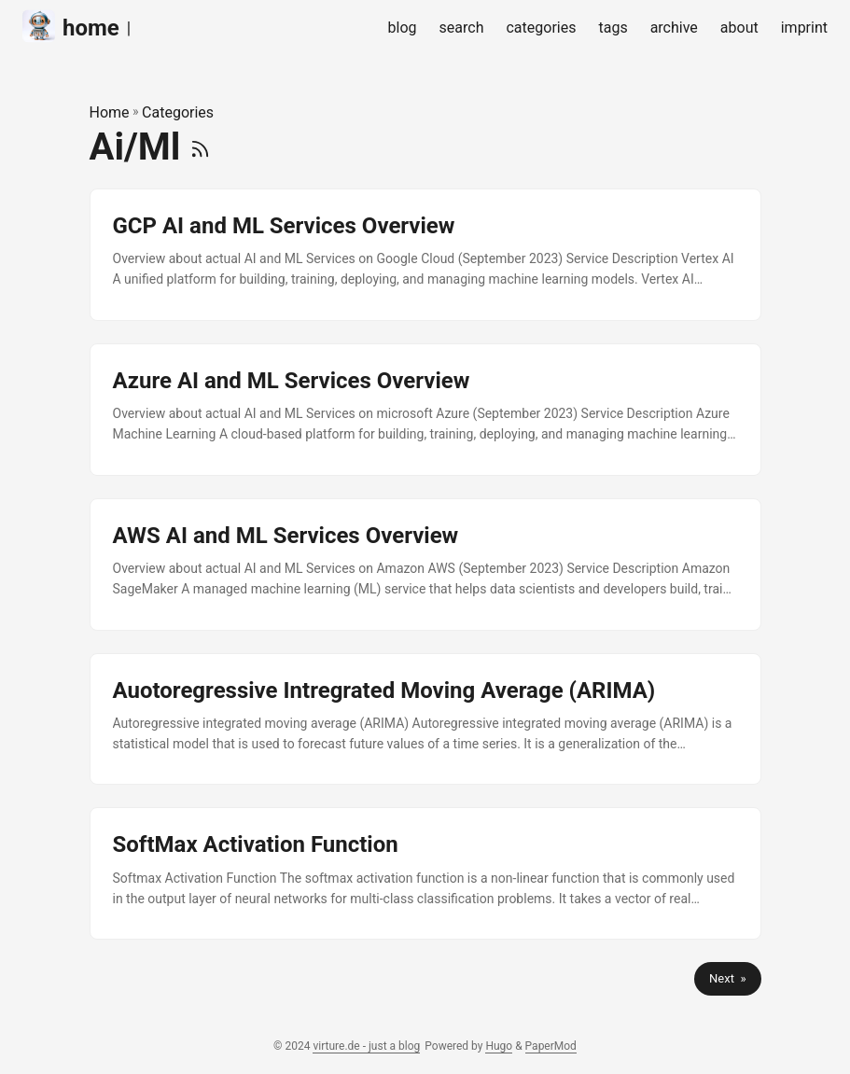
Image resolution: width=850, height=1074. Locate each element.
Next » (727, 978)
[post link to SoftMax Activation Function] (425, 873)
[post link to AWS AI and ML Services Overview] (425, 564)
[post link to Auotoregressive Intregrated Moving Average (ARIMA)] (425, 719)
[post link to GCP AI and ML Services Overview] (425, 254)
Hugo (498, 1046)
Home (110, 112)
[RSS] (200, 147)
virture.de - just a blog (366, 1046)
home (70, 26)
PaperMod (551, 1046)
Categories (178, 112)
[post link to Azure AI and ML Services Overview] (425, 409)
